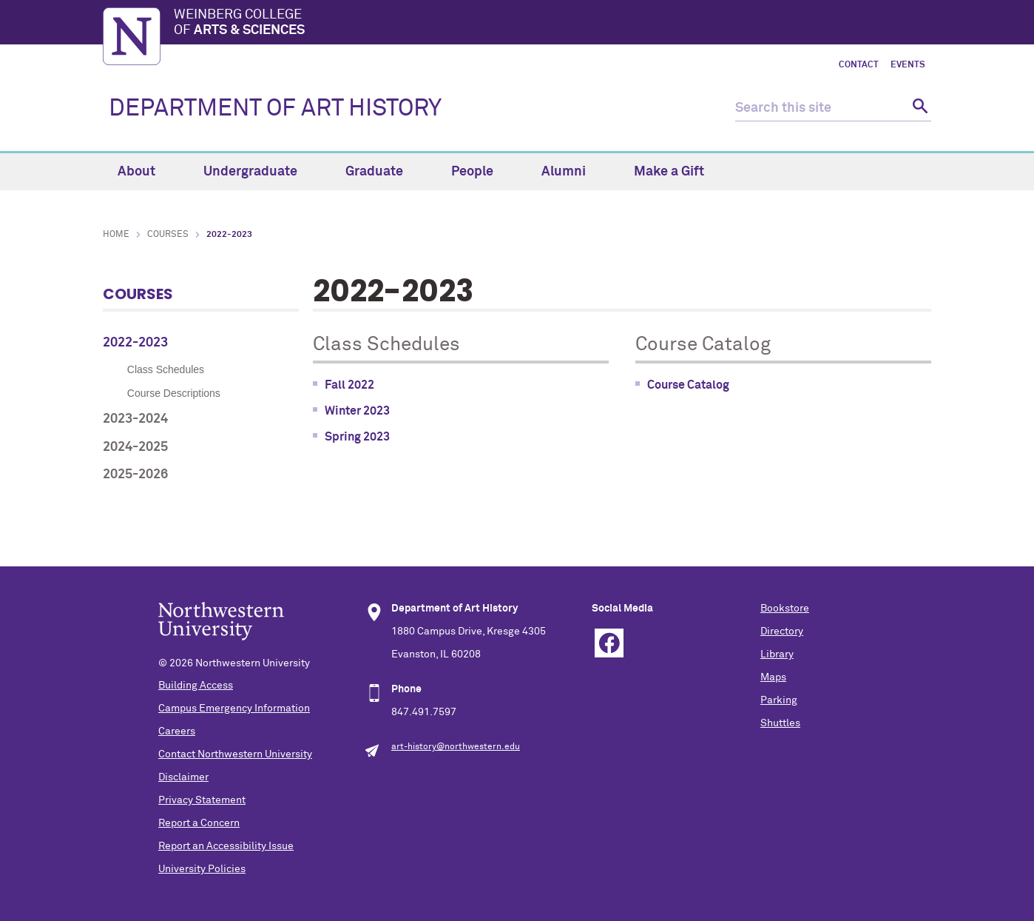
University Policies (202, 869)
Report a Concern (199, 823)
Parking (778, 700)
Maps (773, 677)
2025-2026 (135, 474)
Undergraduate (258, 171)
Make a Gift (669, 171)
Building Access (195, 685)
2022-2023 (135, 342)
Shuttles (780, 723)
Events (908, 65)
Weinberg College (552, 23)
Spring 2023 (357, 437)
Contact (859, 65)
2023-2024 (135, 419)
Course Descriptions (173, 393)
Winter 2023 (357, 411)
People (480, 171)
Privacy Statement (202, 800)
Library (777, 654)
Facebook (609, 643)
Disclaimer (183, 777)
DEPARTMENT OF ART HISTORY (275, 109)
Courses (168, 234)
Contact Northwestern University (235, 754)
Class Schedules (165, 369)
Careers (176, 731)
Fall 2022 (349, 385)
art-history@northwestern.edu (455, 747)
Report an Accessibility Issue (226, 846)
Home (116, 234)
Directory (781, 631)
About (145, 171)
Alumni (572, 171)
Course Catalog (688, 385)
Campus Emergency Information (234, 708)
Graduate (382, 171)
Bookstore (784, 608)
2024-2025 (135, 447)
